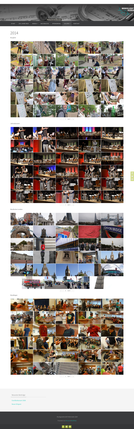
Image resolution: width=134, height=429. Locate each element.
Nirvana (67, 420)
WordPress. (74, 420)
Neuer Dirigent (16, 404)
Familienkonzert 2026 (19, 400)
